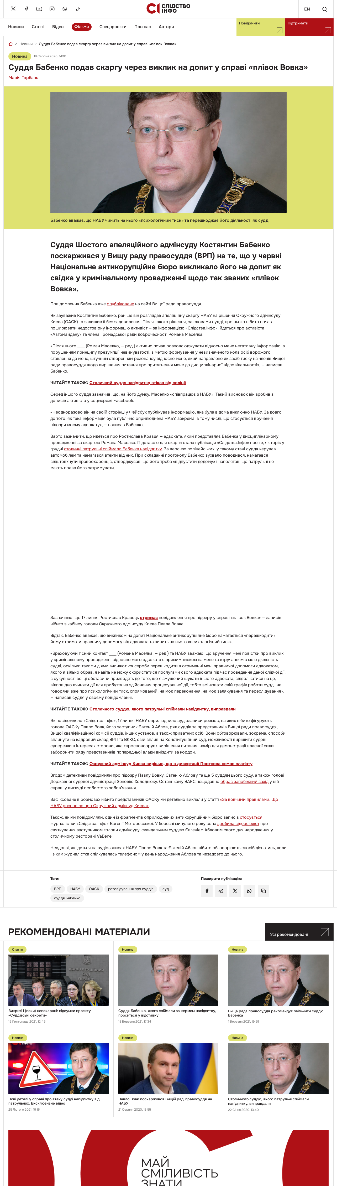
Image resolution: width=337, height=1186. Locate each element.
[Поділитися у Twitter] (235, 891)
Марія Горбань (23, 77)
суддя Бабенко (67, 898)
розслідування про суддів (131, 888)
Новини (16, 26)
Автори (166, 26)
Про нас (142, 26)
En (306, 9)
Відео (58, 26)
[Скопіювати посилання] (263, 891)
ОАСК (94, 888)
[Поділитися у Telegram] (221, 891)
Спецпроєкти (113, 26)
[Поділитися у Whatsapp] (249, 891)
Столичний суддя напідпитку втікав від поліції (137, 382)
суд (165, 888)
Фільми (81, 26)
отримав (149, 617)
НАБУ (75, 888)
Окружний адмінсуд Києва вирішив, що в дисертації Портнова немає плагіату (170, 763)
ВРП (57, 888)
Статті (38, 26)
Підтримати (309, 27)
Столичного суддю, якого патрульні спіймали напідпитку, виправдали (162, 709)
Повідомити (260, 27)
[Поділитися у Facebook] (207, 891)
